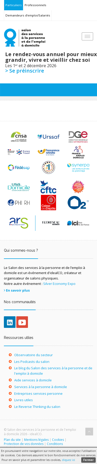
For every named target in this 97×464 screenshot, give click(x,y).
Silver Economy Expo (59, 283)
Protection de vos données (23, 444)
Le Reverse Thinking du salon (37, 406)
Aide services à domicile (33, 380)
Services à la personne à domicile (40, 386)
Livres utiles (23, 400)
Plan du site (12, 439)
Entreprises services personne (38, 393)
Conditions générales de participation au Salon (33, 446)
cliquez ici (68, 460)
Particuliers (13, 5)
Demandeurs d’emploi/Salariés (27, 15)
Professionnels (35, 5)
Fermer (88, 460)
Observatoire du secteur (33, 355)
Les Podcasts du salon (31, 361)
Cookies (58, 439)
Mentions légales (36, 439)
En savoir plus (18, 290)
